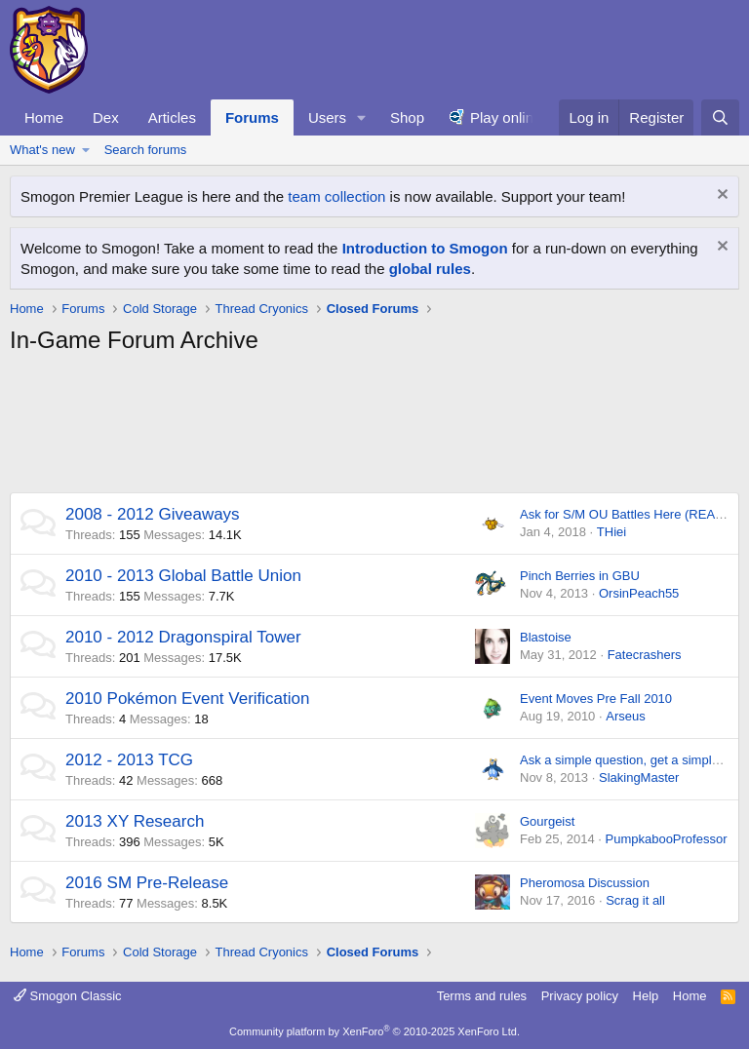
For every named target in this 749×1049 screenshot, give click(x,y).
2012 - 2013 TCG (129, 760)
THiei (611, 531)
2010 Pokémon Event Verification (187, 698)
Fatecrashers (645, 654)
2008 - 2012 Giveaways (152, 514)
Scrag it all (635, 900)
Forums (252, 117)
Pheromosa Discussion (585, 882)
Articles (172, 117)
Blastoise (546, 637)
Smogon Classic (68, 996)
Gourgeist (547, 821)
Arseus (625, 716)
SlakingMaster (639, 777)
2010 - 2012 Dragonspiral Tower (183, 637)
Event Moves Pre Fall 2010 (596, 698)
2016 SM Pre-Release (146, 883)
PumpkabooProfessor (666, 839)
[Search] (720, 117)
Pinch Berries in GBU (580, 575)
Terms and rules (482, 996)
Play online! (508, 117)
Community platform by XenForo (374, 1031)
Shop (407, 117)
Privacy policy (579, 996)
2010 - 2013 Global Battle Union (183, 575)
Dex (106, 117)
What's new (42, 149)
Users (327, 117)
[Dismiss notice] (720, 196)
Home (43, 117)
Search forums (145, 149)
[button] (361, 117)
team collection (336, 196)
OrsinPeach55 (639, 593)
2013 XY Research (134, 821)
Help (646, 996)
